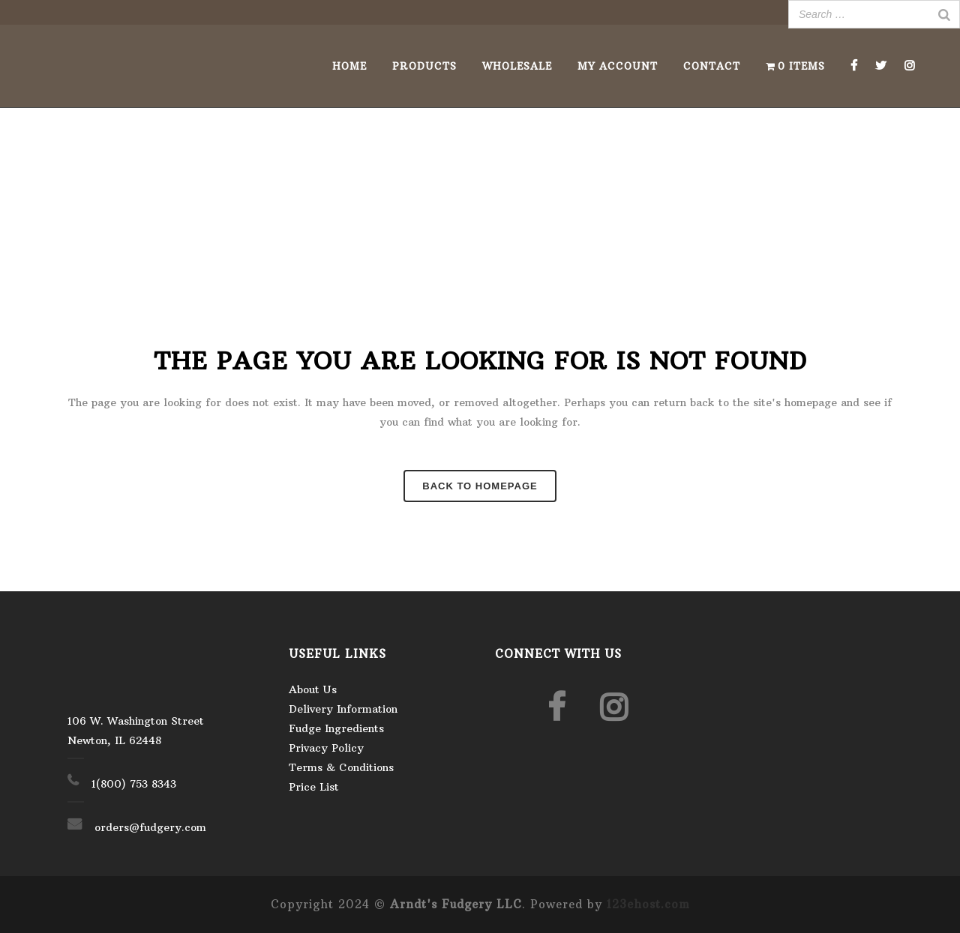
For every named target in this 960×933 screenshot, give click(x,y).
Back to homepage (479, 486)
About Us (313, 689)
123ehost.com (648, 904)
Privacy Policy (326, 748)
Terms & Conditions (341, 767)
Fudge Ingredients (336, 728)
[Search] (944, 14)
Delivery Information (343, 709)
